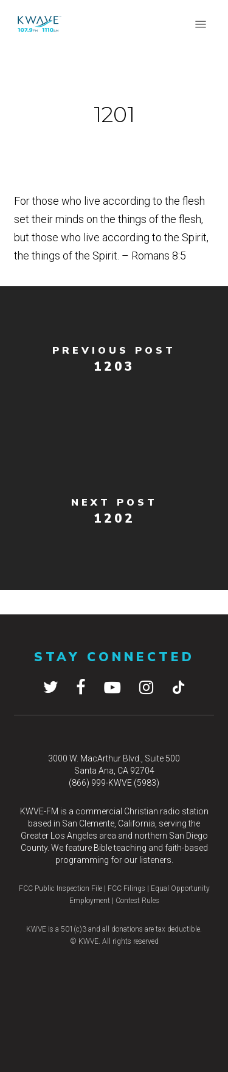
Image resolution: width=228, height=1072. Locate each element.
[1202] (114, 514)
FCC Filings (125, 888)
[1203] (114, 362)
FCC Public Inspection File (60, 888)
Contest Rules (137, 900)
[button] (200, 24)
